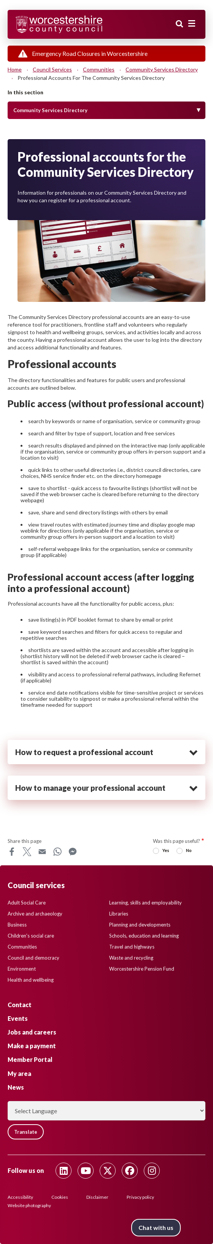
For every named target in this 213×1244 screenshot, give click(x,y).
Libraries (118, 914)
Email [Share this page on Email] (42, 851)
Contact (20, 1004)
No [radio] (189, 850)
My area (19, 1073)
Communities (98, 69)
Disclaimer (97, 1197)
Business (17, 925)
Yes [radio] (165, 850)
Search (179, 24)
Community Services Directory (162, 69)
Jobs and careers (32, 1032)
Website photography (29, 1205)
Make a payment (32, 1045)
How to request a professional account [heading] (84, 752)
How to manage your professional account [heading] (90, 787)
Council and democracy (33, 958)
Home (15, 69)
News (16, 1087)
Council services (52, 69)
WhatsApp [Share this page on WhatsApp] (57, 851)
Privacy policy (140, 1197)
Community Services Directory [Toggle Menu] (50, 110)
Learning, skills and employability (145, 903)
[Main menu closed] (191, 23)
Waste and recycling (131, 958)
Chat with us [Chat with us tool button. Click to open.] (155, 1227)
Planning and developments (139, 925)
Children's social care (31, 936)
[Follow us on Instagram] (152, 1171)
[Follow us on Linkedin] (64, 1171)
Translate (25, 1132)
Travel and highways (131, 947)
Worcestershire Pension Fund (141, 969)
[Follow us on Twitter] (108, 1171)
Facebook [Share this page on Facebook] (11, 851)
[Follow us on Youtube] (86, 1171)
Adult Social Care (27, 903)
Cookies (59, 1197)
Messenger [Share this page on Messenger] (72, 851)
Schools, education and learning (144, 936)
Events (18, 1018)
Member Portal (30, 1059)
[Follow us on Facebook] (130, 1171)
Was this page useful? (176, 841)
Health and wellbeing (31, 980)
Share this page (24, 841)
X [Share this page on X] (27, 851)
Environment (22, 969)
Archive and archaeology (35, 914)
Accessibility (20, 1197)
